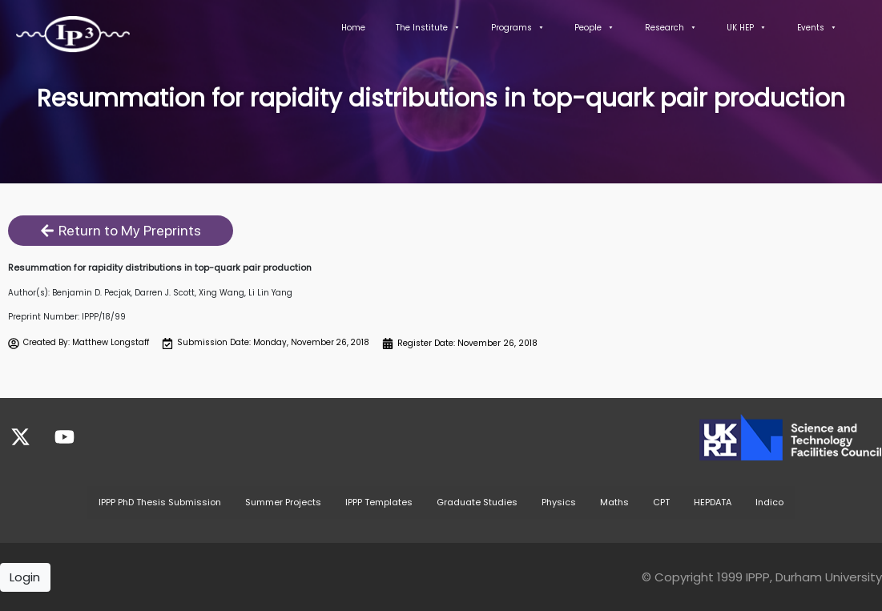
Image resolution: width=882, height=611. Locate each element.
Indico (769, 501)
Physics (559, 501)
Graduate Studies (477, 501)
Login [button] (25, 576)
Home (353, 27)
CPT (661, 501)
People (594, 27)
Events (817, 27)
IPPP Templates (379, 501)
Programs (518, 27)
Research (671, 27)
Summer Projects (283, 501)
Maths (614, 501)
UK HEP (747, 27)
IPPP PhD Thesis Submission (160, 501)
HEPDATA (712, 501)
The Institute (428, 27)
